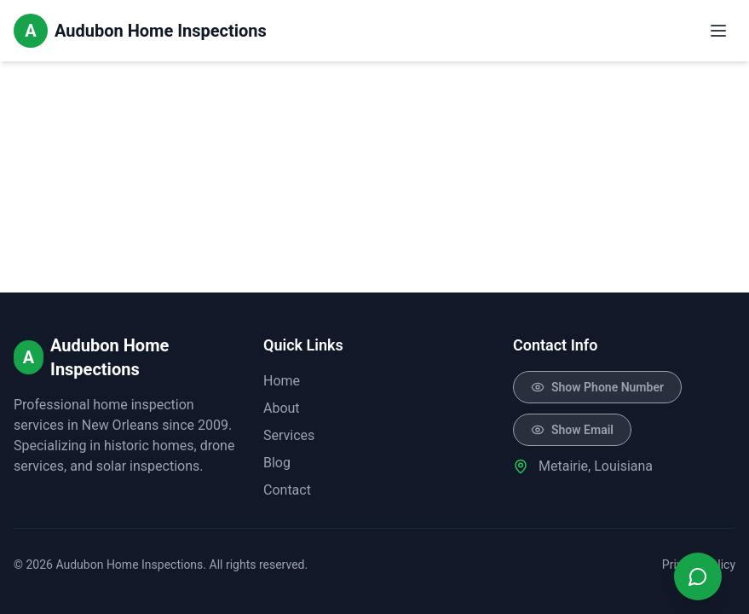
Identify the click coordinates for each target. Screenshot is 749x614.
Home (281, 381)
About (281, 408)
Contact (287, 490)
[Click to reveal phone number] (597, 387)
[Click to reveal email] (572, 430)
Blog (277, 463)
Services (288, 435)
